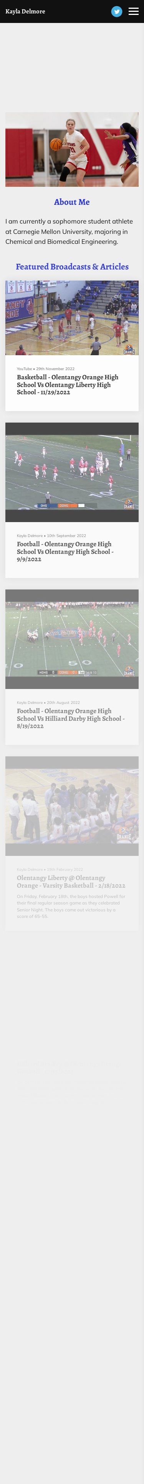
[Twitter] (116, 11)
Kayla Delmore (25, 11)
